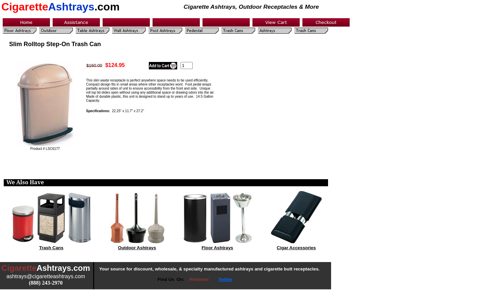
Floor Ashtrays (217, 247)
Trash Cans (51, 247)
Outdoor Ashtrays (137, 247)
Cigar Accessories (296, 247)
